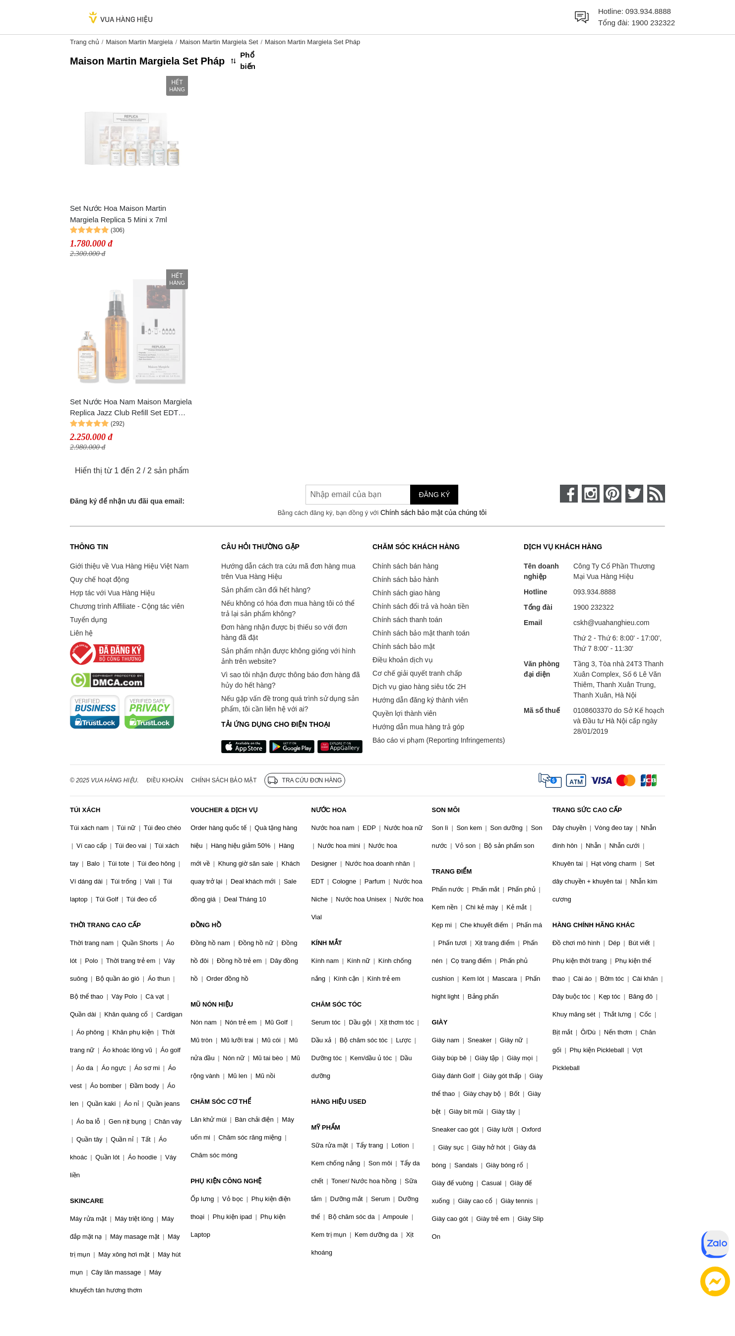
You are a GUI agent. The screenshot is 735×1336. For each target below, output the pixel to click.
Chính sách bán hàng (405, 566)
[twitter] (634, 494)
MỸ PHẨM (325, 1127)
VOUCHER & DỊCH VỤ (224, 810)
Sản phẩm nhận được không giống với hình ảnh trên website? (288, 656)
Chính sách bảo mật (403, 646)
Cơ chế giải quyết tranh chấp (417, 673)
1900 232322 (653, 22)
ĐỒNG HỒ (205, 925)
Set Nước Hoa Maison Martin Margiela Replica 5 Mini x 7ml (118, 214)
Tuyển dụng (88, 620)
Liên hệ (81, 633)
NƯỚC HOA (328, 810)
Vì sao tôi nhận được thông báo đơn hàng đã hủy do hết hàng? (290, 680)
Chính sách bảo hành (405, 579)
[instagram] (591, 494)
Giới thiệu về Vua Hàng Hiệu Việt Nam (129, 566)
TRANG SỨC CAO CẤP (587, 810)
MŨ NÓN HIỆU (211, 1004)
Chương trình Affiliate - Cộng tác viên (127, 606)
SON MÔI (446, 810)
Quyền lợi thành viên (404, 713)
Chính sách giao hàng (406, 593)
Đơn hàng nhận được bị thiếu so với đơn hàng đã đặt (284, 632)
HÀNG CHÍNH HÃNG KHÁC (593, 925)
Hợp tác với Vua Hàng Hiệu (112, 593)
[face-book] (569, 494)
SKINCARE (87, 1201)
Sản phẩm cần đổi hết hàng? (265, 590)
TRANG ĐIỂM (452, 871)
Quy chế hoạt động (99, 579)
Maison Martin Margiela (139, 42)
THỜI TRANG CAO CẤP (105, 925)
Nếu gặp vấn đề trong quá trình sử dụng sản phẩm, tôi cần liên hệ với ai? (290, 704)
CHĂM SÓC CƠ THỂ (220, 1101)
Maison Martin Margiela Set (219, 42)
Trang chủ (84, 42)
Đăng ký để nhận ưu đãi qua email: (127, 501)
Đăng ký (434, 495)
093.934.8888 (648, 11)
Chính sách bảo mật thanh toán (421, 633)
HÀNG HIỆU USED (338, 1101)
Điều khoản (165, 780)
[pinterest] (612, 494)
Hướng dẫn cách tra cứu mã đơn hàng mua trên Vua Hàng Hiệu (288, 571)
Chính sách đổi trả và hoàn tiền (420, 606)
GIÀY (440, 1022)
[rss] (656, 494)
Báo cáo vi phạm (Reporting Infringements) (438, 740)
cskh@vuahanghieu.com (611, 623)
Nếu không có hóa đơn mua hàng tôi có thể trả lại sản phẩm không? (288, 608)
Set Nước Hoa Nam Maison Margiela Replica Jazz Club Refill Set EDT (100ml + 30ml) (131, 408)
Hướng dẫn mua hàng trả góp (418, 727)
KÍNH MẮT (326, 943)
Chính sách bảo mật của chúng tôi (433, 512)
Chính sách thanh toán (407, 620)
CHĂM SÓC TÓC (336, 1004)
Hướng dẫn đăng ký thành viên (420, 700)
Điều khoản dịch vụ (402, 660)
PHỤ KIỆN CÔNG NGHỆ (225, 1181)
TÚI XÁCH (85, 810)
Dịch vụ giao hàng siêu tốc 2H (419, 687)
